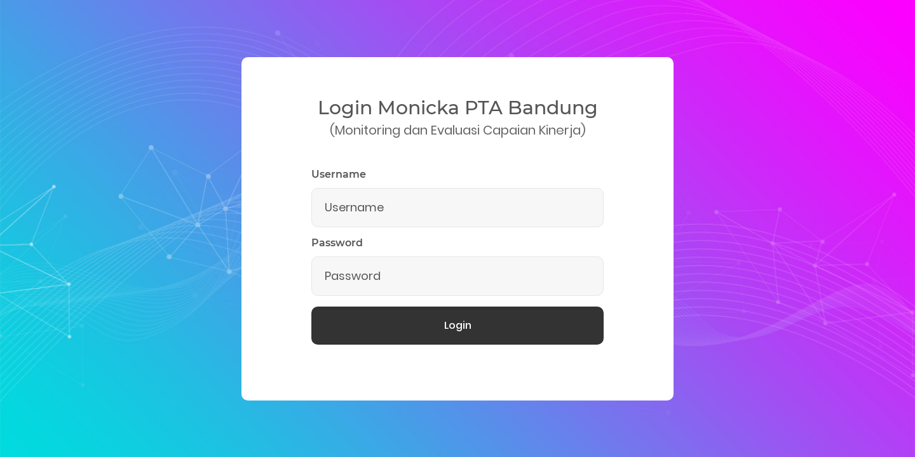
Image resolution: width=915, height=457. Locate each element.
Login (457, 325)
